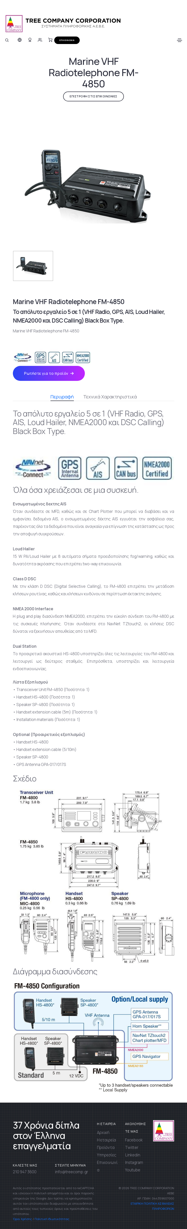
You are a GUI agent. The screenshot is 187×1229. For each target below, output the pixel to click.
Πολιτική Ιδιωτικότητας (52, 1219)
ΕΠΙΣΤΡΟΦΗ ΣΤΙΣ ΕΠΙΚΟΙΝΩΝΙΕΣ (93, 96)
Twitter (131, 1147)
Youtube (132, 1170)
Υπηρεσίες (106, 1155)
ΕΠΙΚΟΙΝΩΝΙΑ (67, 40)
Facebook (134, 1140)
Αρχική (103, 1132)
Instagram (134, 1162)
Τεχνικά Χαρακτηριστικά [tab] (110, 397)
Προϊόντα (106, 1147)
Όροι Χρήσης (22, 1219)
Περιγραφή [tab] (62, 397)
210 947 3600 (24, 1171)
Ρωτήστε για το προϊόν (49, 373)
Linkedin (132, 1155)
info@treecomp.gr (71, 1171)
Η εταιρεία (106, 1140)
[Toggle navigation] (179, 40)
